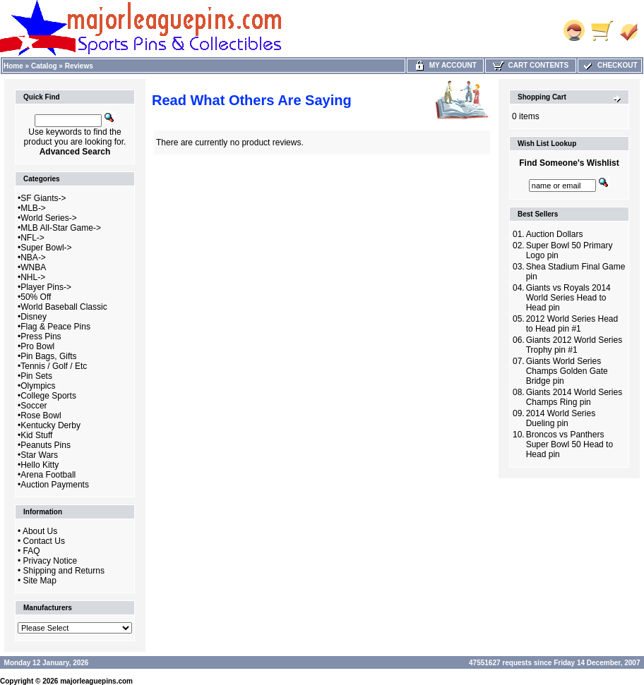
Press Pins (40, 336)
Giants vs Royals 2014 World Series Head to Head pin (568, 298)
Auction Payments (54, 485)
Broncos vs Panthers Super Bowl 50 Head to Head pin (569, 444)
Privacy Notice (50, 561)
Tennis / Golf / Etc (53, 366)
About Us (40, 531)
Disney (33, 317)
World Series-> (48, 218)
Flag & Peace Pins (55, 327)
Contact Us (44, 541)
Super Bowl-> (45, 248)
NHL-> (32, 277)
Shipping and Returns (64, 571)
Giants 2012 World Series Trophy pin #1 (574, 345)
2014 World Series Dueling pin (561, 418)
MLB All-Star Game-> (60, 228)
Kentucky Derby (50, 425)
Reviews (79, 66)
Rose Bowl (40, 415)
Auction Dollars (554, 234)
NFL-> (32, 238)
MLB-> (33, 208)
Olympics (37, 386)
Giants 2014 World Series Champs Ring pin (574, 397)
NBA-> (33, 257)
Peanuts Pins (45, 445)
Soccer (33, 406)
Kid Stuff (36, 435)
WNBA (33, 267)
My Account (445, 65)
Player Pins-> (45, 287)
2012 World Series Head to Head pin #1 (572, 324)
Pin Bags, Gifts (48, 356)
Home (13, 66)
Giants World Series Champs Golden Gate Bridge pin (567, 371)
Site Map (39, 581)
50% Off (35, 297)
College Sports (48, 396)
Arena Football (48, 475)
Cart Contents (530, 65)
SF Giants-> (43, 198)
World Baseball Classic (63, 307)
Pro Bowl (37, 346)
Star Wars (39, 455)
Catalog (44, 66)
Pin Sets (36, 376)
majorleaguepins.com (96, 681)
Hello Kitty (39, 465)
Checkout (609, 65)
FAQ (31, 551)
